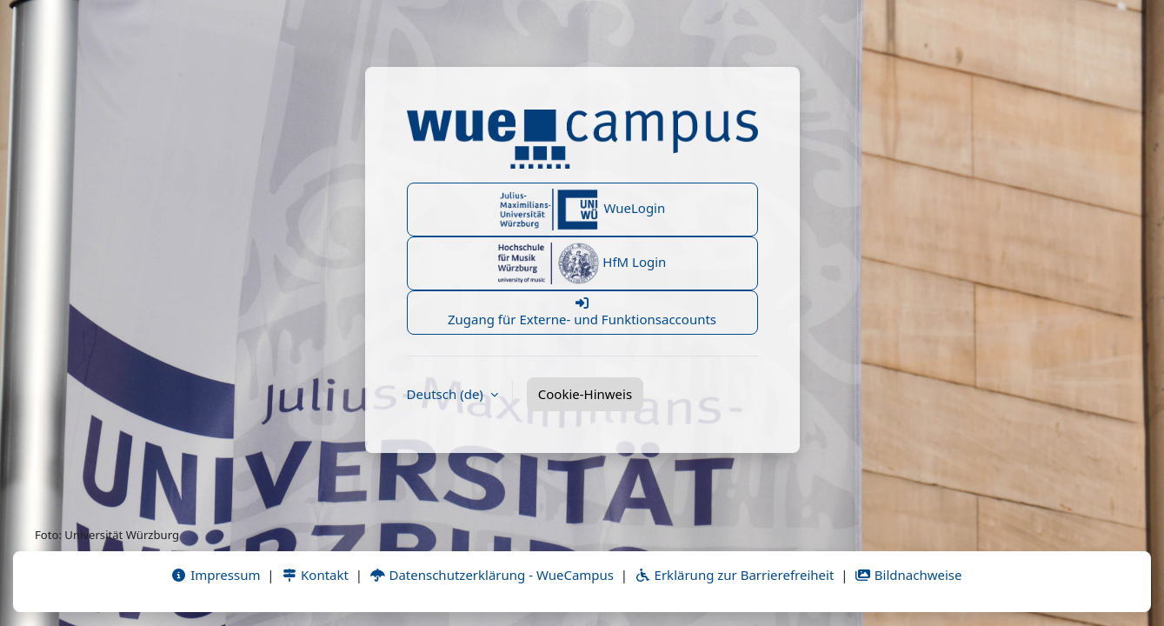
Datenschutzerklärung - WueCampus (491, 574)
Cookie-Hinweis (585, 394)
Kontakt (315, 574)
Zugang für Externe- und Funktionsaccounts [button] (582, 312)
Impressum (215, 574)
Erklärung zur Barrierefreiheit (734, 574)
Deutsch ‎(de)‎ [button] (447, 394)
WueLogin (582, 209)
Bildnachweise (908, 574)
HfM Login (582, 263)
